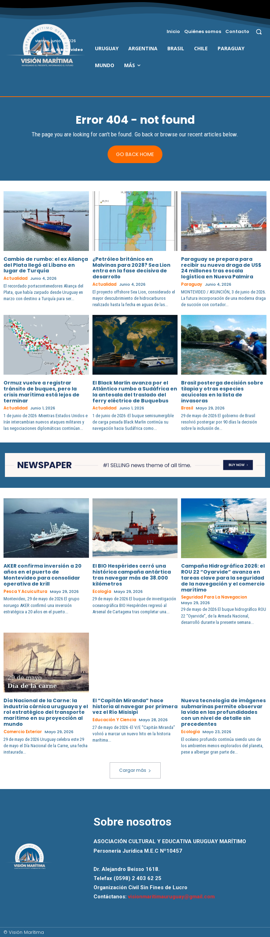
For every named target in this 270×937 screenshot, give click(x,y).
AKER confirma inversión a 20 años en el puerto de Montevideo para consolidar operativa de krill (43, 574)
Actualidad (15, 279)
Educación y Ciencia (113, 719)
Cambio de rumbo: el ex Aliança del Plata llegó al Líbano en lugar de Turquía (46, 265)
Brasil (187, 408)
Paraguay (191, 284)
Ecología (101, 591)
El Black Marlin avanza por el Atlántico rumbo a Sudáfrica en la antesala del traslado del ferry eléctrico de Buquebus (134, 391)
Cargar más (135, 770)
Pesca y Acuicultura (25, 591)
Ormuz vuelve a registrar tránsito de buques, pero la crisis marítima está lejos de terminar (41, 391)
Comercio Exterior (23, 731)
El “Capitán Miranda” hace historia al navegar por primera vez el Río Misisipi (135, 706)
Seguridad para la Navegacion (213, 597)
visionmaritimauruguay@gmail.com (171, 896)
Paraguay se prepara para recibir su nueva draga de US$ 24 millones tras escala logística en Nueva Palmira (221, 268)
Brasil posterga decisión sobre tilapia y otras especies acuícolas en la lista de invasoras (222, 391)
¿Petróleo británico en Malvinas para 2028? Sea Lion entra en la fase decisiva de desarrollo (131, 268)
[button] (258, 31)
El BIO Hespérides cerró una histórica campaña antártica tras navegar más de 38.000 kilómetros (131, 574)
